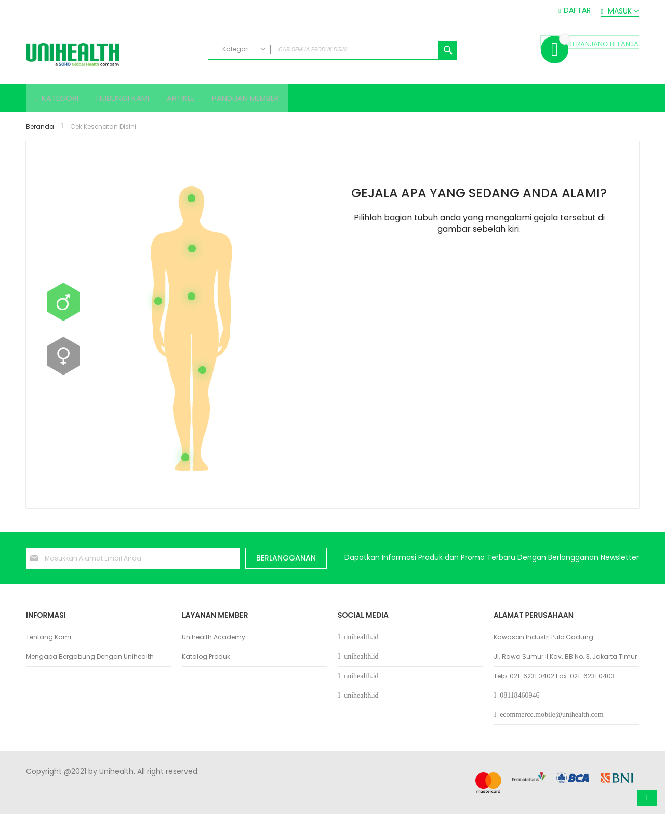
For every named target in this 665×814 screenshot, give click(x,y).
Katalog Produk (206, 656)
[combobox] (332, 50)
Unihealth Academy (213, 637)
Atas (647, 798)
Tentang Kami (48, 637)
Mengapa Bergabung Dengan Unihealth (90, 656)
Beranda (41, 129)
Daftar (577, 11)
